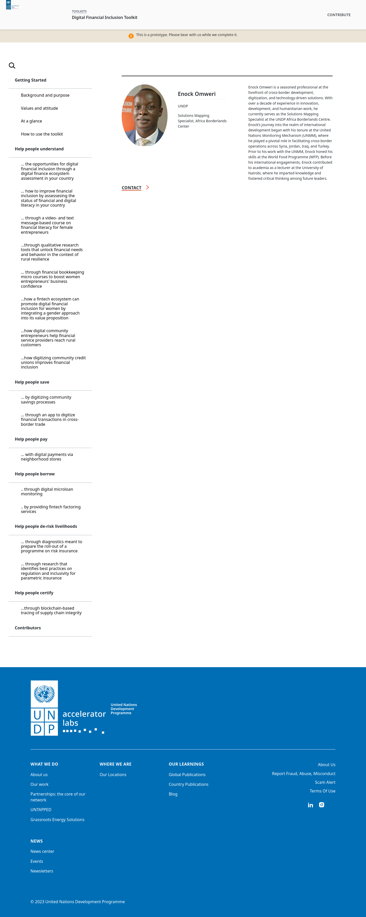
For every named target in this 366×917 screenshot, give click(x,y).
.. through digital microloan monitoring (47, 491)
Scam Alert (325, 782)
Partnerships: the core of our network (58, 796)
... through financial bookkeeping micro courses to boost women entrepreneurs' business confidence (52, 279)
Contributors (28, 628)
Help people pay (31, 439)
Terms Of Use (323, 791)
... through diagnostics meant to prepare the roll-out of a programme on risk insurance (51, 546)
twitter (332, 804)
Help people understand (39, 149)
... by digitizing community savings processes (46, 399)
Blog (173, 794)
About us (39, 774)
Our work (40, 784)
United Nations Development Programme (124, 709)
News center (42, 851)
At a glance (31, 121)
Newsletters (42, 871)
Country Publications (189, 784)
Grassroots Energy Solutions (58, 819)
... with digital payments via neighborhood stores (47, 457)
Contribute (339, 14)
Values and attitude (39, 108)
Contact (131, 188)
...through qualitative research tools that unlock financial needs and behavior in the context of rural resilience (52, 252)
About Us (326, 764)
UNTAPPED (41, 809)
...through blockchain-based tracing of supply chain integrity (51, 610)
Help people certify (34, 593)
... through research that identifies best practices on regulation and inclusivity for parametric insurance (48, 571)
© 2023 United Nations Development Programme (78, 901)
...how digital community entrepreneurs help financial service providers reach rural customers (48, 338)
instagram (321, 804)
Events (37, 861)
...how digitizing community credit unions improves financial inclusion (53, 362)
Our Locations (113, 774)
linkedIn (310, 804)
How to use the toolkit (42, 134)
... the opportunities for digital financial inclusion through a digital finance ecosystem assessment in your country (49, 171)
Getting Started (30, 80)
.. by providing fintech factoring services (51, 509)
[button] (84, 80)
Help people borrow (35, 474)
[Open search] (12, 66)
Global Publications (187, 774)
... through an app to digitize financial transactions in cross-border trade (50, 419)
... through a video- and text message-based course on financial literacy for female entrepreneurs (47, 225)
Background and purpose (45, 95)
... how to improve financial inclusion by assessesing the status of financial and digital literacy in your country (48, 198)
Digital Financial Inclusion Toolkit (104, 17)
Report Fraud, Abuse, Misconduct (304, 773)
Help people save (32, 382)
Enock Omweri (197, 94)
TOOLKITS (79, 11)
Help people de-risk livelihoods (46, 526)
